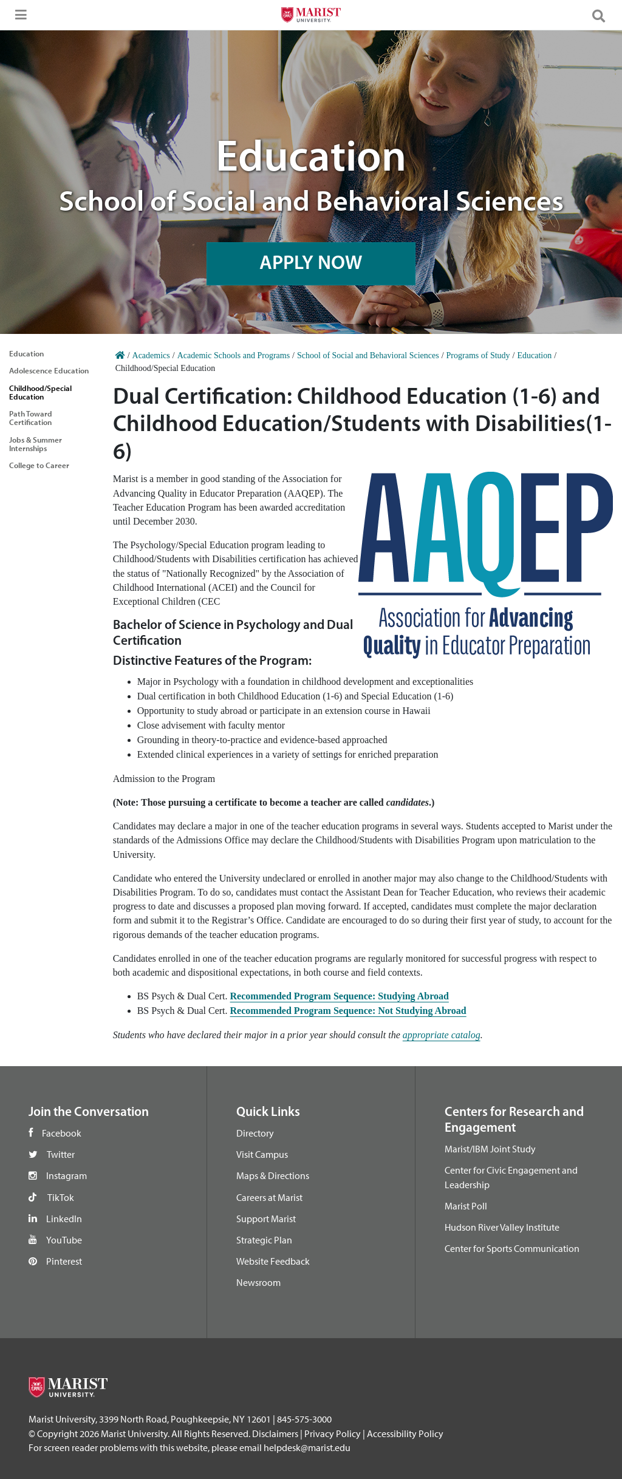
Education (26, 353)
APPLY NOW (311, 263)
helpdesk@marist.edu (307, 1447)
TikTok (60, 1197)
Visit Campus (262, 1154)
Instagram (66, 1175)
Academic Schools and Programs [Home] (233, 355)
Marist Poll (466, 1206)
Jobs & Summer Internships (35, 444)
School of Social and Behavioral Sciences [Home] (368, 355)
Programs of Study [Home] (478, 355)
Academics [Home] (151, 355)
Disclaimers (275, 1433)
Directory (255, 1133)
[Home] (120, 355)
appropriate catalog (441, 1035)
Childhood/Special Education (40, 392)
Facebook (61, 1133)
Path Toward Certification (30, 418)
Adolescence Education (49, 370)
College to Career (39, 465)
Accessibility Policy (405, 1433)
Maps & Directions (272, 1175)
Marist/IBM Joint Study (490, 1149)
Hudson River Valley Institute (502, 1227)
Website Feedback (273, 1261)
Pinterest (64, 1261)
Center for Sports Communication (512, 1248)
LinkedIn (64, 1218)
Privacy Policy (332, 1433)
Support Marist (266, 1218)
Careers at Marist (269, 1197)
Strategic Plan (264, 1240)
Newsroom (258, 1282)
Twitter (61, 1154)
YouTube (64, 1240)
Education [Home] (534, 355)
